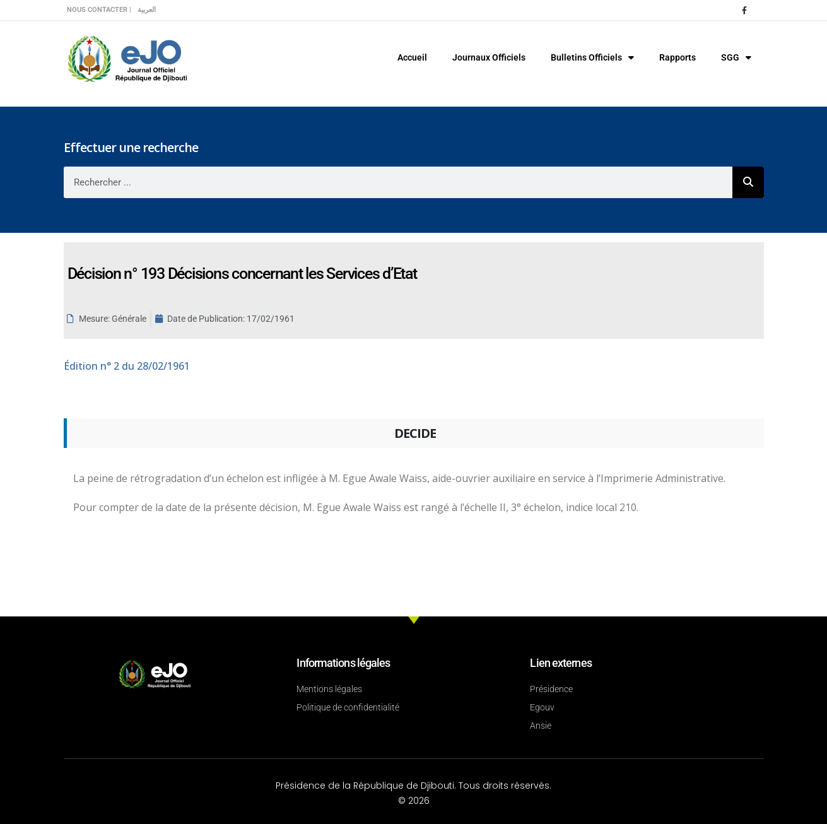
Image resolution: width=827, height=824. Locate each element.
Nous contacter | (99, 10)
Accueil (412, 57)
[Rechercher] (748, 182)
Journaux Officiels (488, 57)
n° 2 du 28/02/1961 (127, 366)
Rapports (677, 57)
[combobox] (398, 182)
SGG (736, 57)
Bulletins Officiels (592, 57)
